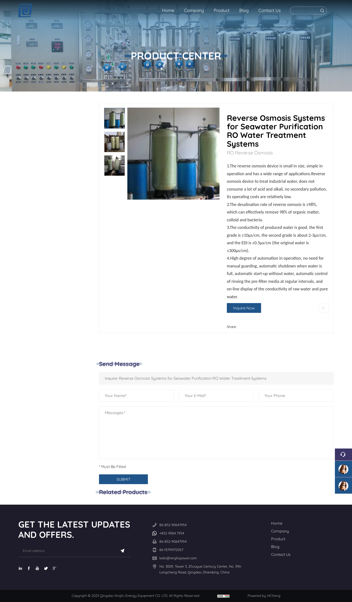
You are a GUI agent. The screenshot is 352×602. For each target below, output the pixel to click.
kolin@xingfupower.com (178, 558)
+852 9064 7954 (171, 533)
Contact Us (281, 554)
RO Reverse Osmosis (52, 112)
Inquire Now (251, 308)
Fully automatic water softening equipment (48, 212)
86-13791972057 (171, 550)
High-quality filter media (51, 279)
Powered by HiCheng (264, 595)
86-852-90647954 (173, 525)
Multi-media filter (50, 235)
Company (280, 531)
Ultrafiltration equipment (47, 255)
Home (276, 523)
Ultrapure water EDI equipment (53, 184)
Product (278, 538)
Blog (275, 546)
